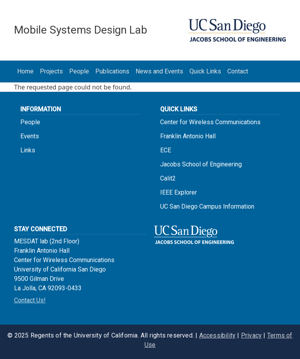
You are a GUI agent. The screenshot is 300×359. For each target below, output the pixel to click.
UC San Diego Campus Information (207, 206)
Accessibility (217, 335)
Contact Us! (30, 300)
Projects (51, 71)
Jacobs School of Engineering (201, 164)
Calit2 (168, 178)
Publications (112, 71)
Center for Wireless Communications (210, 122)
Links (27, 150)
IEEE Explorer (178, 192)
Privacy (251, 335)
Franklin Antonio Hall (188, 136)
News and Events (159, 71)
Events (29, 136)
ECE (165, 150)
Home (25, 71)
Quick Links (205, 71)
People (79, 71)
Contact (237, 71)
